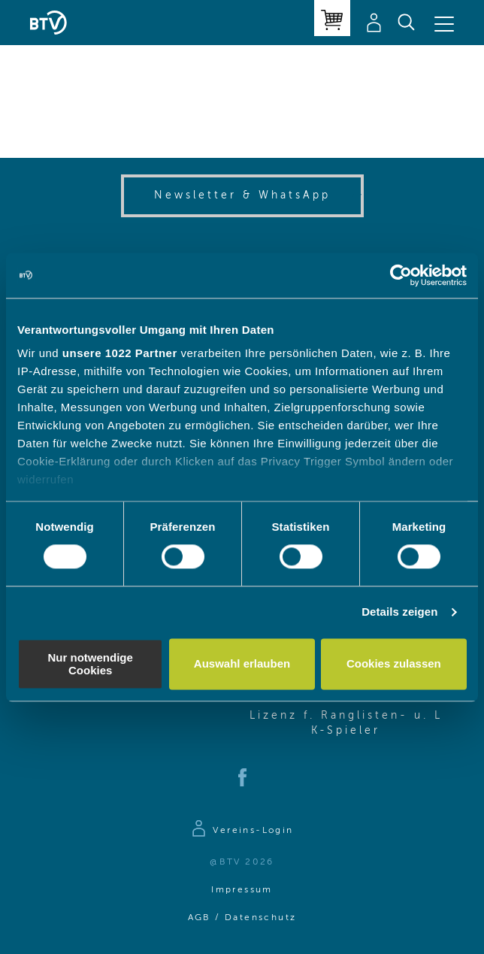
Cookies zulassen (393, 664)
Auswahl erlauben (242, 664)
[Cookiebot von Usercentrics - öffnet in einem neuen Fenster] (401, 275)
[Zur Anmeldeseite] (241, 830)
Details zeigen (399, 612)
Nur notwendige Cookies (90, 664)
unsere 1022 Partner (119, 353)
